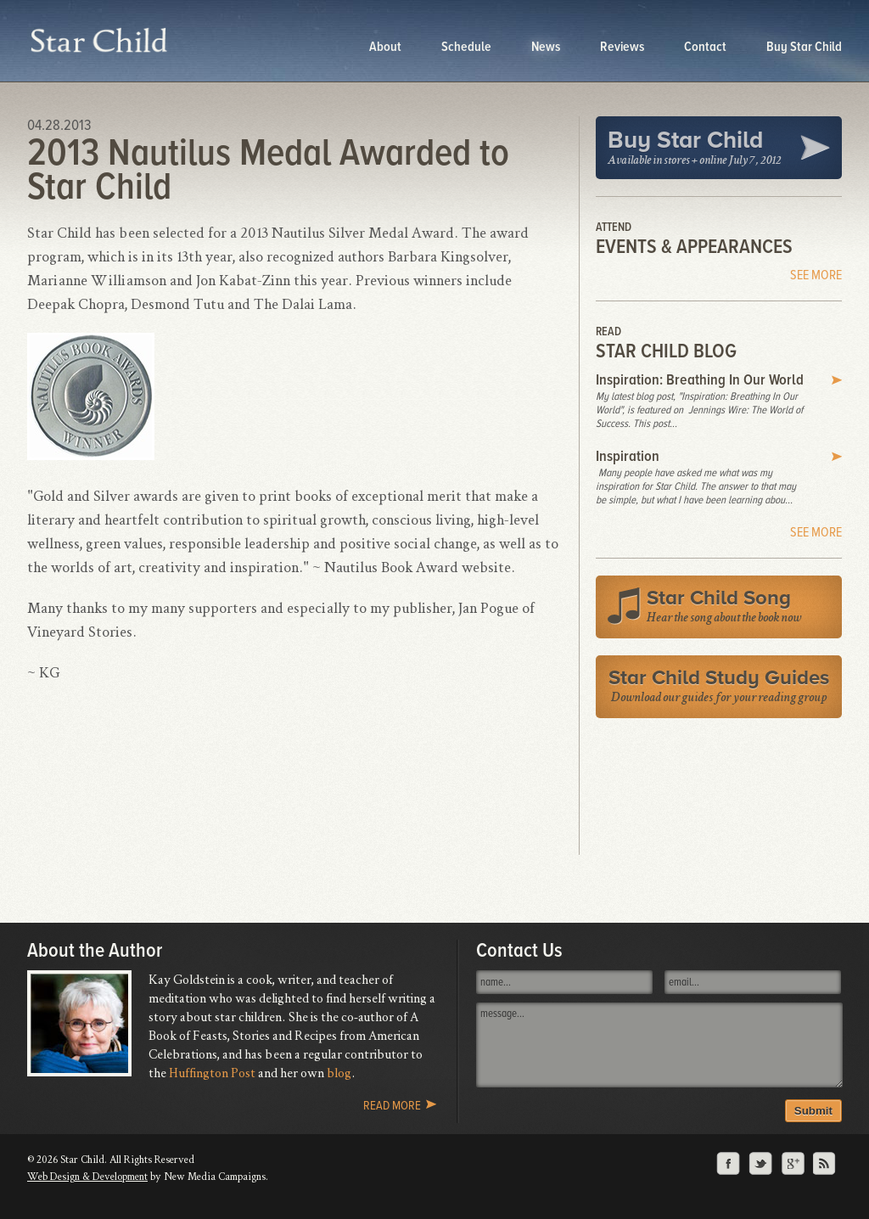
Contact (706, 46)
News (547, 46)
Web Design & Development (87, 1176)
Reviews (623, 46)
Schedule (467, 46)
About (386, 46)
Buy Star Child (804, 46)
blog (339, 1073)
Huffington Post (212, 1073)
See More (816, 275)
